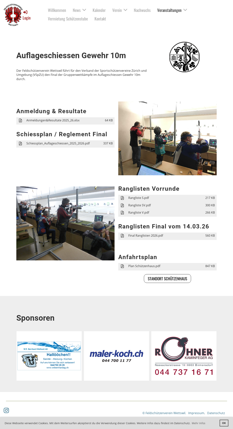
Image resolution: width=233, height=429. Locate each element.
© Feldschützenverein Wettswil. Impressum (173, 413)
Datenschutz (216, 413)
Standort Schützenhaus (167, 278)
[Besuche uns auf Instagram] (6, 410)
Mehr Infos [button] (198, 423)
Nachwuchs (142, 10)
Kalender (99, 10)
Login (27, 15)
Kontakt (100, 19)
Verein (119, 10)
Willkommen (57, 10)
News (79, 10)
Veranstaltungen (172, 10)
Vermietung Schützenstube (68, 19)
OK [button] (224, 423)
